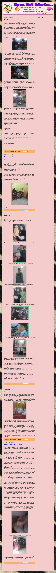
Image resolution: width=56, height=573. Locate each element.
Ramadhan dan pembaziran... (11, 20)
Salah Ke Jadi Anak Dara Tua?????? (13, 445)
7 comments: (19, 439)
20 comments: (19, 151)
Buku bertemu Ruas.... (9, 157)
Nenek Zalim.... (7, 215)
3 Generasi (7, 389)
